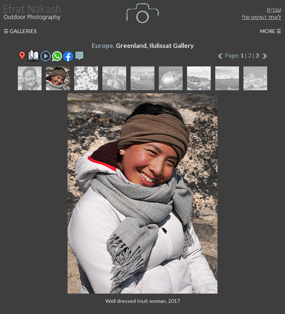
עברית (274, 9)
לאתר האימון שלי (261, 16)
